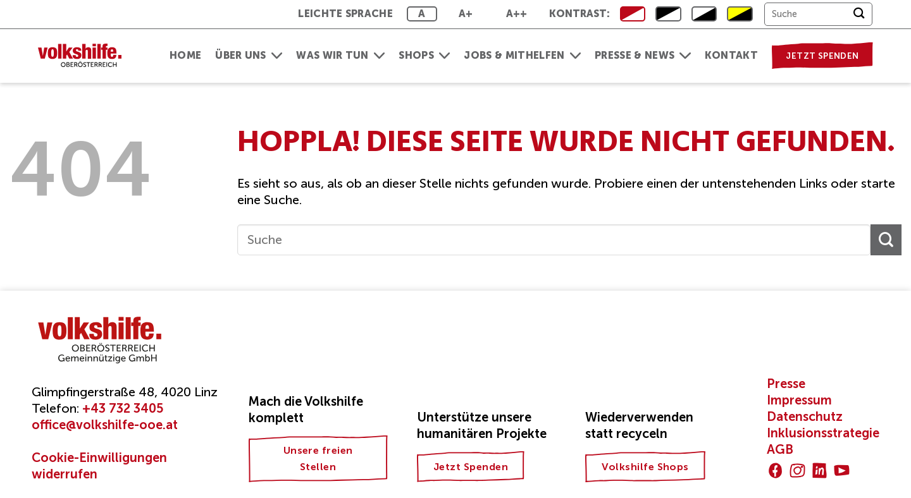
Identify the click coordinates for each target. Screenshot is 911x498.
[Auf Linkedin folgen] (819, 470)
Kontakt (731, 55)
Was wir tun (340, 55)
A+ (466, 14)
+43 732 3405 (122, 408)
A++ (517, 14)
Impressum (799, 400)
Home (185, 55)
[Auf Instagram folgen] (797, 470)
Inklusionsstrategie (823, 432)
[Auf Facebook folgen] (775, 470)
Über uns (248, 55)
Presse (786, 383)
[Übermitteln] (859, 14)
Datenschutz (805, 416)
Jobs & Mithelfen (522, 55)
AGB (780, 449)
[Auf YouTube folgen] (842, 470)
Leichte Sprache (345, 14)
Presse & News (643, 55)
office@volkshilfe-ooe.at (105, 424)
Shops (424, 55)
